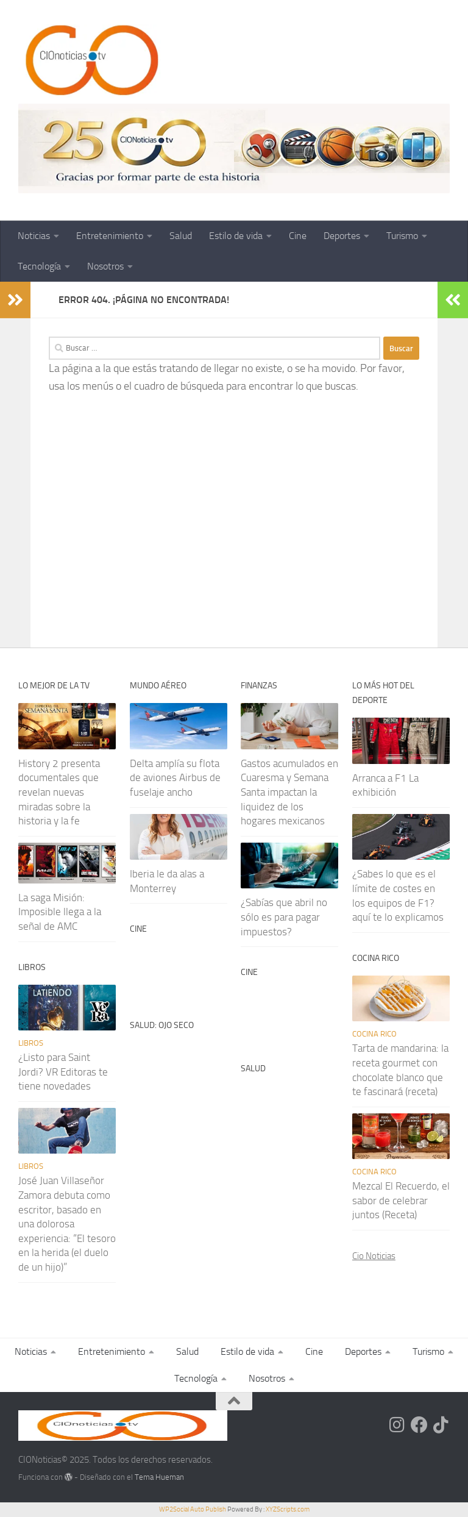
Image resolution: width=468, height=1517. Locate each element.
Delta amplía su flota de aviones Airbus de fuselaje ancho (175, 777)
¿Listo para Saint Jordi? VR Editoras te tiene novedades (63, 1071)
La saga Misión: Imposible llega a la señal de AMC (59, 911)
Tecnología (39, 266)
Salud (180, 235)
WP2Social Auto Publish (192, 1509)
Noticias (34, 235)
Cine (298, 235)
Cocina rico (374, 1033)
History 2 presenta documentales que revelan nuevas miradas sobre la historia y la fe (59, 792)
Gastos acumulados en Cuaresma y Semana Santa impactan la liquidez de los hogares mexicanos (289, 792)
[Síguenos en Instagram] (397, 1424)
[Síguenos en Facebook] (419, 1424)
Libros (30, 1043)
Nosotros (105, 266)
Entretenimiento (109, 235)
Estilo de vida (236, 235)
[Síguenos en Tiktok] (441, 1424)
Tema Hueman (159, 1477)
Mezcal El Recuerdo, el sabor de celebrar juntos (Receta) (401, 1200)
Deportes (342, 235)
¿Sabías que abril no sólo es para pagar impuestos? (284, 916)
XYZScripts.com (288, 1509)
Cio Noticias (373, 1256)
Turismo (402, 235)
